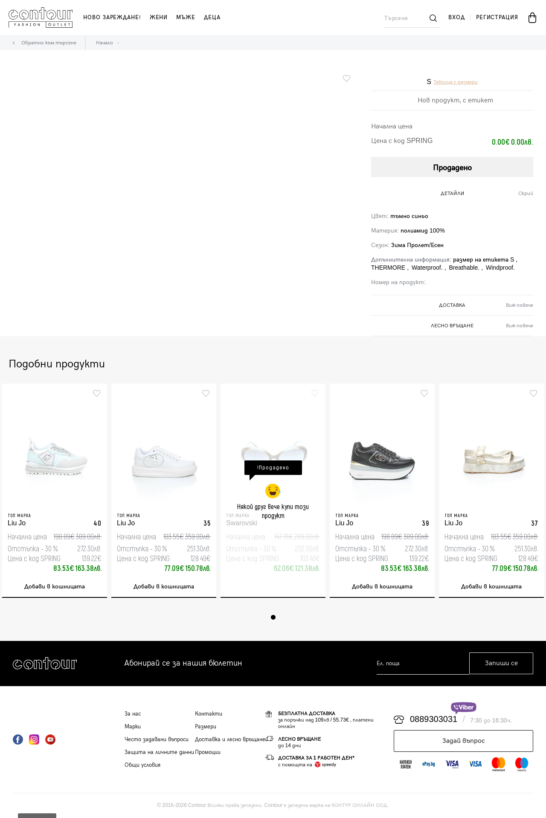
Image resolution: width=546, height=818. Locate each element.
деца (212, 17)
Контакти (208, 713)
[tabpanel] (54, 491)
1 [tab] (273, 617)
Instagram (34, 739)
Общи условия (142, 765)
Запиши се (501, 664)
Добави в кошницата (54, 587)
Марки (133, 726)
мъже (185, 17)
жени (159, 17)
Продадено (452, 167)
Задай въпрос (463, 741)
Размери (205, 726)
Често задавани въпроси (157, 739)
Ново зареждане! (112, 17)
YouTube (50, 739)
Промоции (208, 752)
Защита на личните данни (159, 752)
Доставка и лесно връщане (230, 739)
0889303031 (433, 720)
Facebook (18, 739)
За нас (133, 713)
